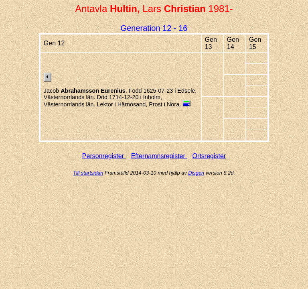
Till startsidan (88, 173)
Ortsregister (209, 156)
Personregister (104, 156)
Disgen (196, 173)
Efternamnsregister (159, 156)
